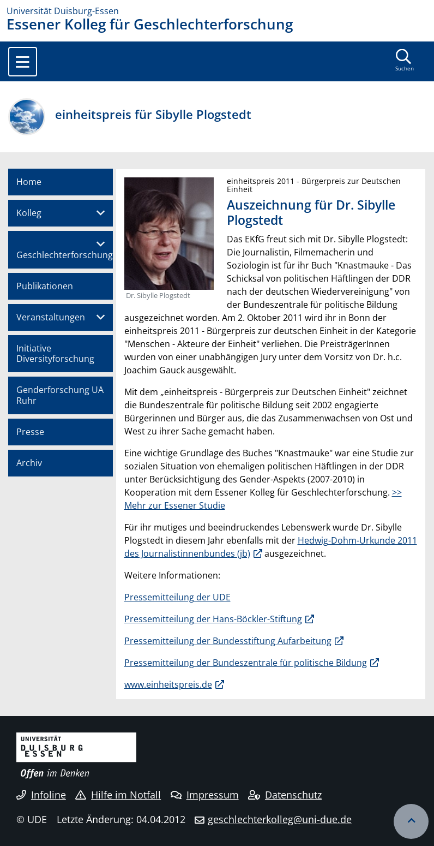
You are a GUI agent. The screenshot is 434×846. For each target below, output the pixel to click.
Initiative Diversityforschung (55, 353)
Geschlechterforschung (64, 255)
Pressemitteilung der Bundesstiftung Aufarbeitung (227, 641)
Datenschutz (285, 794)
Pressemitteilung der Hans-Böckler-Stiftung (213, 619)
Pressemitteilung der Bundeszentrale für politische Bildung (245, 663)
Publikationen (44, 286)
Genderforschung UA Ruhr (60, 395)
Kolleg (28, 213)
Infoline (41, 794)
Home (28, 182)
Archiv (29, 463)
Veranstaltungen (50, 317)
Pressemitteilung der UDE (177, 597)
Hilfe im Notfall (118, 794)
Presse (30, 432)
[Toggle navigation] (22, 61)
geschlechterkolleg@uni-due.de (280, 819)
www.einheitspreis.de (168, 684)
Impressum (205, 794)
